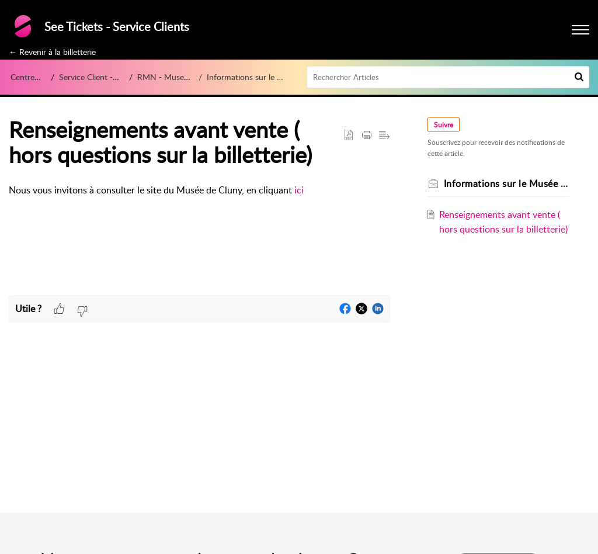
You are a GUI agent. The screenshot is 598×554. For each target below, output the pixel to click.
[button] (579, 77)
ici (299, 189)
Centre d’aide (34, 76)
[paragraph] (199, 190)
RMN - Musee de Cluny (179, 76)
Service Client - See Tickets (107, 76)
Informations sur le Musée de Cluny (271, 76)
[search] (448, 77)
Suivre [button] (443, 125)
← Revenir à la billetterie (52, 51)
